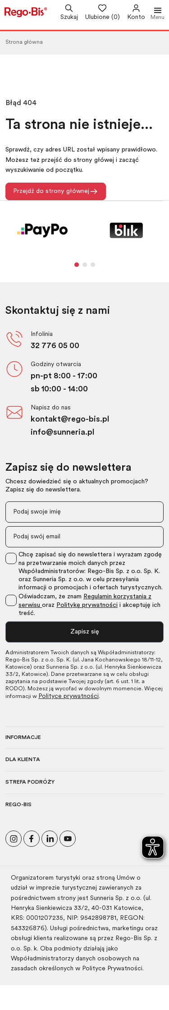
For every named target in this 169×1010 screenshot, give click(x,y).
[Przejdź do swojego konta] (132, 13)
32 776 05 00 (55, 346)
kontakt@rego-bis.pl (70, 419)
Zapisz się (84, 632)
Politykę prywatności (87, 605)
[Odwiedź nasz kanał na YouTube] (67, 837)
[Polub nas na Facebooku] (31, 837)
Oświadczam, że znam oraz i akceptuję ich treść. (89, 604)
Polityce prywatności (68, 696)
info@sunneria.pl (62, 432)
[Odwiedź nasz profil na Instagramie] (13, 837)
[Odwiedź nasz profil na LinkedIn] (49, 837)
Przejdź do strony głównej (55, 191)
